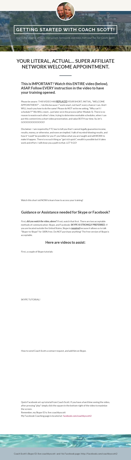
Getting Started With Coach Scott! (65, 29)
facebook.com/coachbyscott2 (78, 415)
